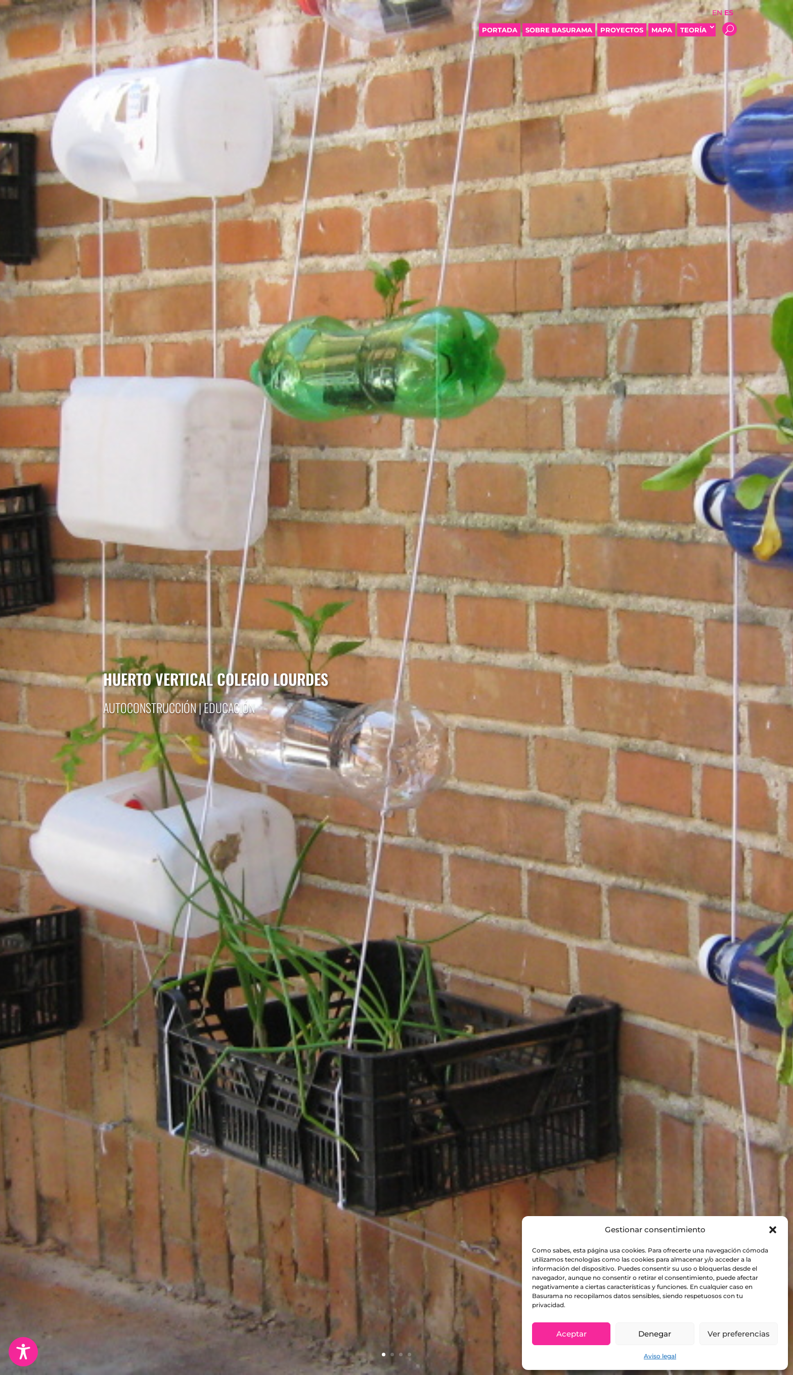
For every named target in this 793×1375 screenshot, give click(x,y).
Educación (229, 707)
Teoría (696, 30)
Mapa (661, 30)
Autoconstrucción (149, 707)
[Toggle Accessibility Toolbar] (23, 1351)
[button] (773, 1230)
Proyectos (621, 30)
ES (728, 12)
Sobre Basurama (558, 30)
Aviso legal (660, 1356)
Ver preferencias (739, 1334)
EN (717, 12)
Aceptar (571, 1334)
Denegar (654, 1334)
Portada (499, 30)
